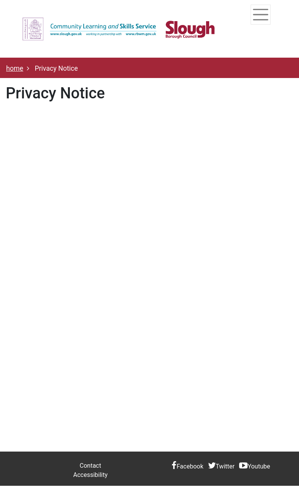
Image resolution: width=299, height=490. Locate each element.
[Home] (119, 29)
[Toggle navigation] (260, 14)
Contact (90, 465)
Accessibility (90, 474)
